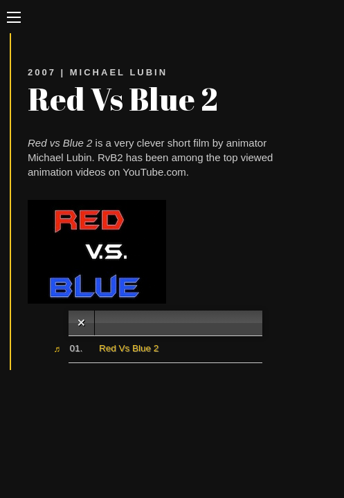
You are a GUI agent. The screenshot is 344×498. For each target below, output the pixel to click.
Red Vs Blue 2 (129, 348)
